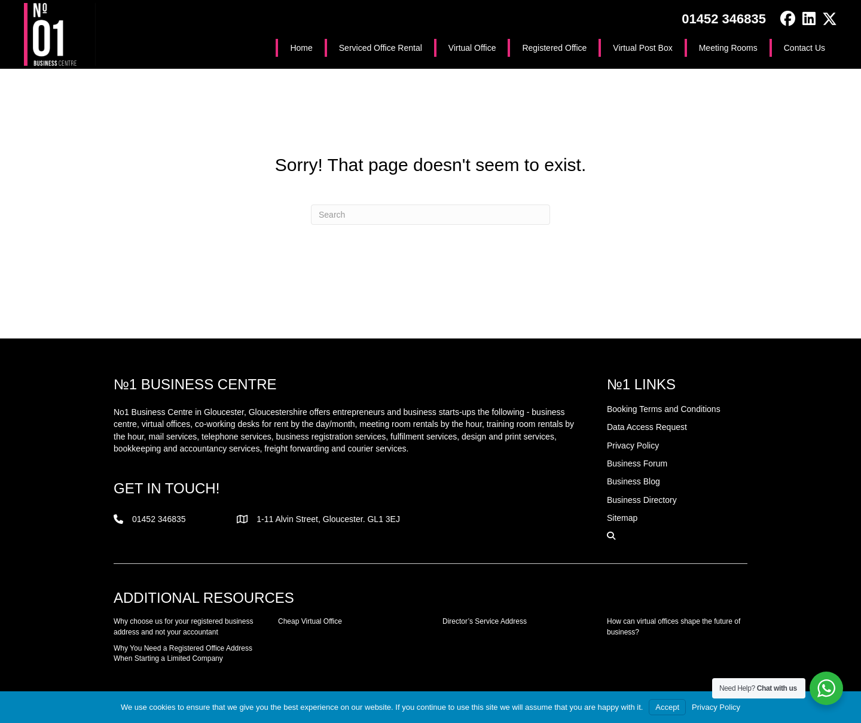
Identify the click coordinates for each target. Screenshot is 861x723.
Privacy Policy (716, 707)
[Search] (430, 215)
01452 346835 (724, 18)
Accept (667, 707)
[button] (787, 18)
